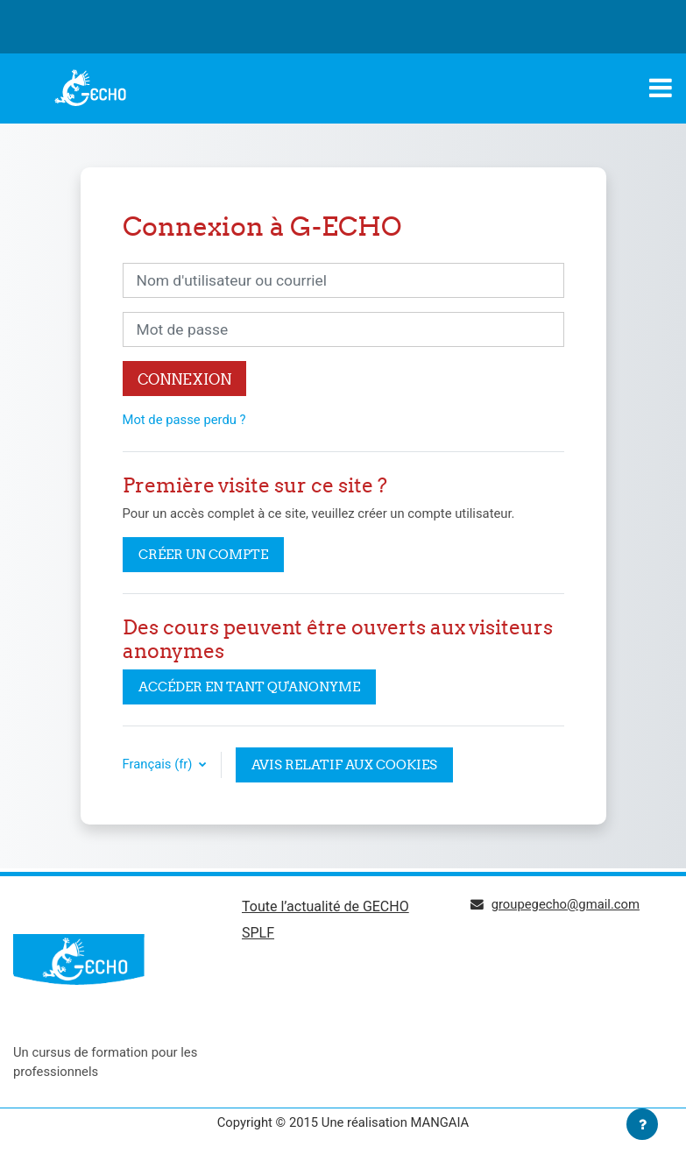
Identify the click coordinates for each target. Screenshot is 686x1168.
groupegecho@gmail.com (566, 904)
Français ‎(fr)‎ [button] (159, 764)
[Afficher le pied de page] (642, 1124)
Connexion (184, 379)
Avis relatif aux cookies (344, 764)
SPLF (258, 932)
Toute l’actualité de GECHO (325, 906)
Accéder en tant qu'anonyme (249, 686)
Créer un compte (203, 554)
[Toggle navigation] (660, 87)
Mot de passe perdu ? (184, 420)
